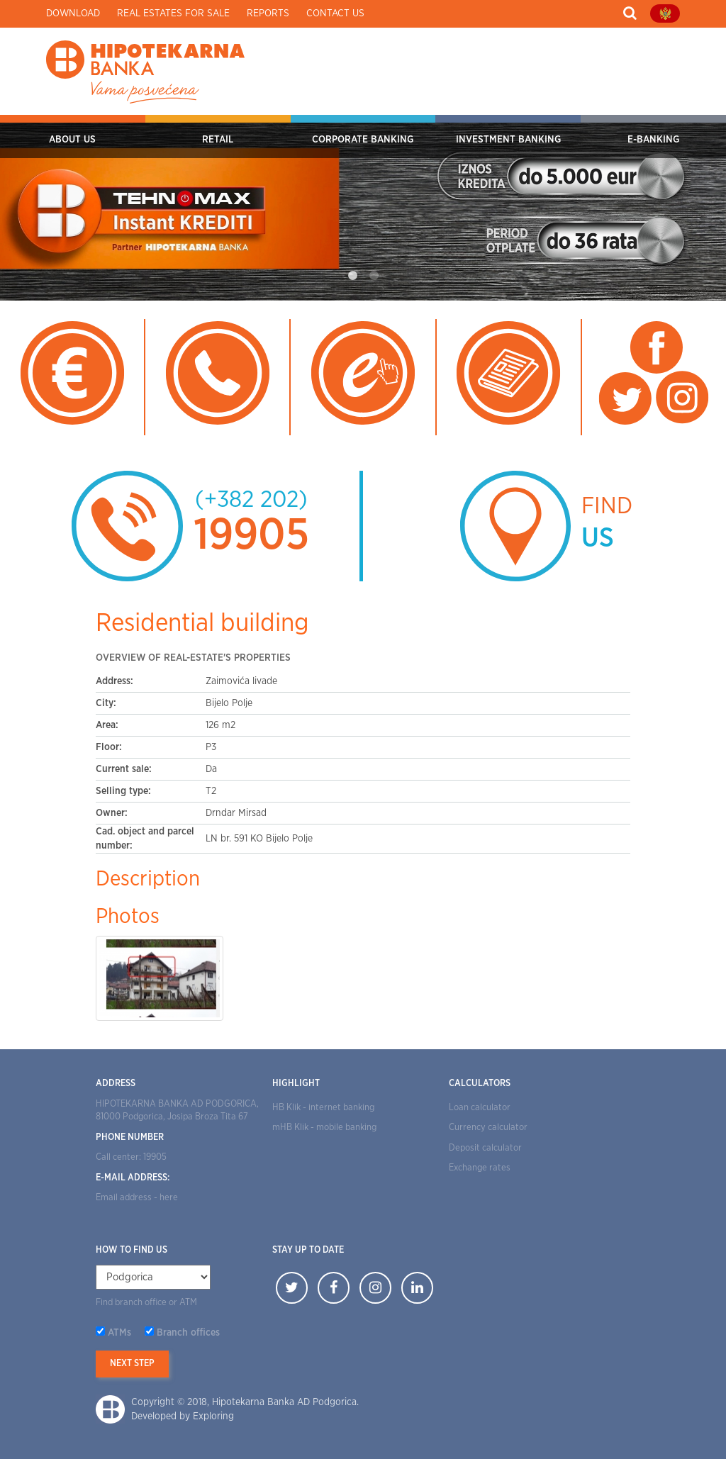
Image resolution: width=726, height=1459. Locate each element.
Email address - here (137, 1197)
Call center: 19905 (131, 1157)
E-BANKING (653, 140)
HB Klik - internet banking (323, 1107)
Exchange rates (479, 1168)
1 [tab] (352, 276)
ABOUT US (72, 140)
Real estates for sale (173, 13)
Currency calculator (488, 1127)
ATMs (119, 1333)
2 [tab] (374, 276)
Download (73, 13)
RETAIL (217, 140)
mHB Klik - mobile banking (324, 1127)
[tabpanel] (363, 208)
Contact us (335, 13)
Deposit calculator (485, 1148)
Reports (268, 13)
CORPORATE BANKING (362, 140)
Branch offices (188, 1333)
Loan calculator (479, 1107)
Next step (132, 1363)
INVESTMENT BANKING (508, 140)
